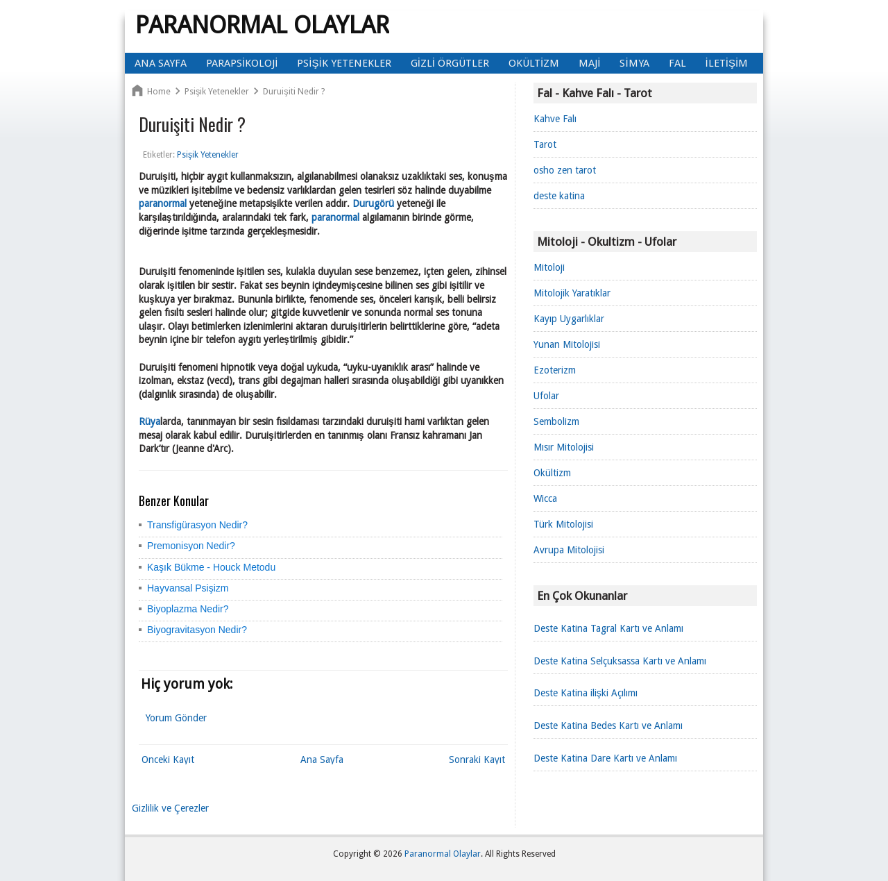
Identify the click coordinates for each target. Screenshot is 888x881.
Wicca (545, 498)
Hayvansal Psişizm (187, 588)
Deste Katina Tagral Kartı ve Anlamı (608, 628)
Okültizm (534, 63)
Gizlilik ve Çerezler (170, 808)
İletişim (727, 63)
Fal (677, 63)
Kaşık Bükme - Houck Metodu (211, 567)
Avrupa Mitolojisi (568, 549)
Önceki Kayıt (168, 759)
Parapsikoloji (242, 63)
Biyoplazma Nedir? (188, 608)
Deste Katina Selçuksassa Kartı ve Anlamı (619, 660)
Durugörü (373, 203)
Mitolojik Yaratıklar (571, 293)
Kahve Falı (555, 118)
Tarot (544, 144)
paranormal (163, 203)
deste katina (559, 195)
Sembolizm (556, 421)
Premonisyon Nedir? (191, 545)
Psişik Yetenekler (344, 63)
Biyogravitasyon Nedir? (197, 629)
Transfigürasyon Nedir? (197, 524)
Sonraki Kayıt (477, 759)
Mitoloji (549, 267)
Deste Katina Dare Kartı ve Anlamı (605, 758)
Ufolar (546, 395)
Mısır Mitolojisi (563, 447)
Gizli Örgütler (450, 63)
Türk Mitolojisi (563, 524)
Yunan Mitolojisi (566, 344)
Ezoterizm (554, 370)
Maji (589, 63)
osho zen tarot (564, 170)
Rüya (149, 421)
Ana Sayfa (161, 63)
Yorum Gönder (176, 717)
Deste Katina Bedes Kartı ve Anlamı (608, 725)
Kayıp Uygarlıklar (568, 318)
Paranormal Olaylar (262, 24)
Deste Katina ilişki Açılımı (585, 692)
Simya (634, 63)
